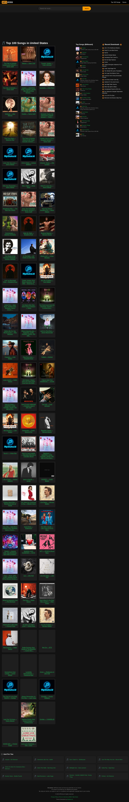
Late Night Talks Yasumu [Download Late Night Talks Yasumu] (110, 84)
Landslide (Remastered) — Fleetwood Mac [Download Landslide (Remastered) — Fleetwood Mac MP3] (28, 673)
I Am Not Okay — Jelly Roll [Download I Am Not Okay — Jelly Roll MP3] (47, 575)
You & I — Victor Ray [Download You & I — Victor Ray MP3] (10, 452)
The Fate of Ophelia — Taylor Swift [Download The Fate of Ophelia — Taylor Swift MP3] (10, 88)
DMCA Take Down (73, 797)
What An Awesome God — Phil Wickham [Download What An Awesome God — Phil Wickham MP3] (10, 600)
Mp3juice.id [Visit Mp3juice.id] (70, 799)
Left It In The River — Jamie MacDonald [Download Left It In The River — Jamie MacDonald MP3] (47, 331)
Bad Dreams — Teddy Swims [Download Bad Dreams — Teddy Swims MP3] (10, 647)
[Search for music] (60, 9)
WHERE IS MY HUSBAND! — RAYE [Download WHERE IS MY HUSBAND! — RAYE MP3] (28, 551)
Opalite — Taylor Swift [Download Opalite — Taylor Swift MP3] (28, 113)
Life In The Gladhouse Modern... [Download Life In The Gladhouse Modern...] (112, 48)
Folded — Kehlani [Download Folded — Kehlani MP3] (47, 356)
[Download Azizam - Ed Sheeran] (16, 759)
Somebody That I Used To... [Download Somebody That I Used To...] (111, 57)
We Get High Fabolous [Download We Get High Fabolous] (110, 59)
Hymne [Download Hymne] (106, 52)
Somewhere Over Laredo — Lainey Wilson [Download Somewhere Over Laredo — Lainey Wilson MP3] (10, 673)
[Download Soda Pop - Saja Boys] (112, 767)
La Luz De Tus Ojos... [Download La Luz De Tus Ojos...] (109, 95)
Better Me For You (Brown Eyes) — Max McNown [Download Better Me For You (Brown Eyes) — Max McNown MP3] (10, 332)
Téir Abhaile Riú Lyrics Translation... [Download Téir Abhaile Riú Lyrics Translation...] (113, 71)
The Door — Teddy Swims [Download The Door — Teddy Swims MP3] (28, 600)
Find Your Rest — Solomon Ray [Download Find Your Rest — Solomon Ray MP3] (10, 138)
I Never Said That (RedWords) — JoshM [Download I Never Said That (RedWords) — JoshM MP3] (47, 380)
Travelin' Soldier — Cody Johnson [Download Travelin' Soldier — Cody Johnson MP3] (47, 63)
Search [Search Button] (87, 8)
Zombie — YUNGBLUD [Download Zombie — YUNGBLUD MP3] (47, 718)
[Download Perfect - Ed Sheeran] (112, 776)
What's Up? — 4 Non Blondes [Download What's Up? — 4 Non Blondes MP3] (47, 256)
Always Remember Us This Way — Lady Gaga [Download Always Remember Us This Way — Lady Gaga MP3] (28, 696)
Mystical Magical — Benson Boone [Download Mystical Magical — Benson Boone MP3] (47, 233)
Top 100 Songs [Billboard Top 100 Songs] (115, 2)
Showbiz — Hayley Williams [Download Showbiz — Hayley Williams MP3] (47, 696)
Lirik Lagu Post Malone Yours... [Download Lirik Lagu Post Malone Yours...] (112, 73)
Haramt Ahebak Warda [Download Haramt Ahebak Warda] (110, 55)
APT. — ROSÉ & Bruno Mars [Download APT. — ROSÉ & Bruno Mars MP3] (47, 551)
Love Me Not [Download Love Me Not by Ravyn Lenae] (84, 70)
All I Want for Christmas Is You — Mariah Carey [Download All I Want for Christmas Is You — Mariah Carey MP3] (28, 502)
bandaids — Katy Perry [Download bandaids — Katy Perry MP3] (47, 87)
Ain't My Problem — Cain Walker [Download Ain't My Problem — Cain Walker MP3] (47, 280)
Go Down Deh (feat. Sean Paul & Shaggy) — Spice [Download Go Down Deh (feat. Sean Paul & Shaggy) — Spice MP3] (28, 306)
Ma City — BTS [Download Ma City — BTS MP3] (47, 646)
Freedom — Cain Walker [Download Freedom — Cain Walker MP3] (10, 357)
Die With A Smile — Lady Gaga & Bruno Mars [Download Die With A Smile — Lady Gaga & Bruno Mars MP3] (47, 527)
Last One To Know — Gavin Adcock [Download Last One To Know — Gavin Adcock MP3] (10, 719)
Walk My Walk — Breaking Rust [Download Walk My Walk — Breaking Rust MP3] (28, 233)
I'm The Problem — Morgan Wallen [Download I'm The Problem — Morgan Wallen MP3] (47, 624)
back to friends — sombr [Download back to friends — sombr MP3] (28, 479)
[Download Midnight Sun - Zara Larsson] (80, 767)
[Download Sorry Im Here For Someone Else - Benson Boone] (16, 767)
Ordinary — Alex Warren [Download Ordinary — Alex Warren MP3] (10, 114)
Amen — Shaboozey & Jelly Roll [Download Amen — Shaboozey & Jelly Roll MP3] (47, 672)
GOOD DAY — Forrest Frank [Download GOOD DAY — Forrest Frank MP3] (10, 744)
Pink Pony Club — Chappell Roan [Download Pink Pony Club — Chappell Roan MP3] (28, 357)
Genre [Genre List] (124, 2)
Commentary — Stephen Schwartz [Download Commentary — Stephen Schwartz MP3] (10, 233)
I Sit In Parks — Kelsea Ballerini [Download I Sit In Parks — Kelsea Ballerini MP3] (28, 163)
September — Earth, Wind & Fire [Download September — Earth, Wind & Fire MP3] (28, 430)
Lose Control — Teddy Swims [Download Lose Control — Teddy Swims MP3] (10, 380)
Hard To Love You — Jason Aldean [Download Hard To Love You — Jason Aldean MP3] (47, 185)
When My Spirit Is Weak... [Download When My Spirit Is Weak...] (110, 86)
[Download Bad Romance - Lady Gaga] (48, 776)
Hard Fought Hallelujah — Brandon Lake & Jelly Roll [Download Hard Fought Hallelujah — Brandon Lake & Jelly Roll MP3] (28, 405)
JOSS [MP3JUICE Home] (7, 2)
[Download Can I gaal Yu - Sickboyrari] (80, 759)
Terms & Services (63, 797)
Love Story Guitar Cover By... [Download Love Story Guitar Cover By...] (111, 79)
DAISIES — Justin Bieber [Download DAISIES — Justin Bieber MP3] (47, 479)
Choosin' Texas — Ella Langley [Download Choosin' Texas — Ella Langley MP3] (47, 163)
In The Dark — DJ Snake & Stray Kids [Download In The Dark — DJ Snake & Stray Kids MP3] (28, 256)
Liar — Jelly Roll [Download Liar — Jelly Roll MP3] (28, 574)
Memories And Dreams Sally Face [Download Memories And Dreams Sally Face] (113, 98)
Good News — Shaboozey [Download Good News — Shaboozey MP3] (28, 526)
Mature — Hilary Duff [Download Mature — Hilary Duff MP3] (28, 62)
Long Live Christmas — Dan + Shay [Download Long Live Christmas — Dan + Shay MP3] (28, 744)
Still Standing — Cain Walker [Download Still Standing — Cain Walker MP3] (10, 430)
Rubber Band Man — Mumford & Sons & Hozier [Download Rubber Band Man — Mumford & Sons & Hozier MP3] (10, 503)
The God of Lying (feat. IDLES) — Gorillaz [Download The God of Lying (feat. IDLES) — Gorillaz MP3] (10, 696)
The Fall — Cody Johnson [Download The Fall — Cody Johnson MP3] (47, 404)
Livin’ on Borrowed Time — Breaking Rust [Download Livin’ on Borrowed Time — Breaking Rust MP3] (10, 280)
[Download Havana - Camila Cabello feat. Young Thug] (80, 776)
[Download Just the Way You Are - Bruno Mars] (112, 759)
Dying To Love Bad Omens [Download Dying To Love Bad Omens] (111, 50)
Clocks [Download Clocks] (106, 62)
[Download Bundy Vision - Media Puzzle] (16, 776)
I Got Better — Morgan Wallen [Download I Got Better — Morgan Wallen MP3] (47, 502)
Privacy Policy (54, 797)
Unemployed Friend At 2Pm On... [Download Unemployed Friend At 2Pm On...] (112, 89)
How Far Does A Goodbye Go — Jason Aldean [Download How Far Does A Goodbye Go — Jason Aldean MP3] (47, 209)
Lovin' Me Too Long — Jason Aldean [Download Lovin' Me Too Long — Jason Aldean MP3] (10, 163)
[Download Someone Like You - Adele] (48, 759)
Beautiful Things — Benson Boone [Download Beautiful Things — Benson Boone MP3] (47, 430)
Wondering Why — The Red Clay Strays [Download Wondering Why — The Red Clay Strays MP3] (10, 208)
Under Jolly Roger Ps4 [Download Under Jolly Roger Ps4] (110, 68)
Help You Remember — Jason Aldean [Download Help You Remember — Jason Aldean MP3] (10, 185)
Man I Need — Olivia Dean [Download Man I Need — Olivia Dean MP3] (28, 185)
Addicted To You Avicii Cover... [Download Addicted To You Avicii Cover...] (112, 82)
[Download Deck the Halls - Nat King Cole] (48, 767)
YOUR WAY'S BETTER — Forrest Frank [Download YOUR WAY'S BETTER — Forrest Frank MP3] (10, 624)
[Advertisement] (64, 25)
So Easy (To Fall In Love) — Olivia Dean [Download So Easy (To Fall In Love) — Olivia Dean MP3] (28, 624)
